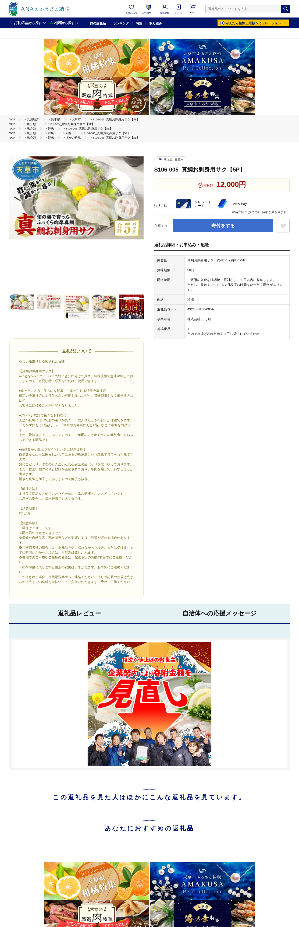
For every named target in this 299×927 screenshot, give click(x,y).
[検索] (285, 9)
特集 (139, 23)
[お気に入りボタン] (283, 225)
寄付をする (223, 225)
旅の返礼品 (98, 23)
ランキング (120, 23)
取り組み (155, 23)
